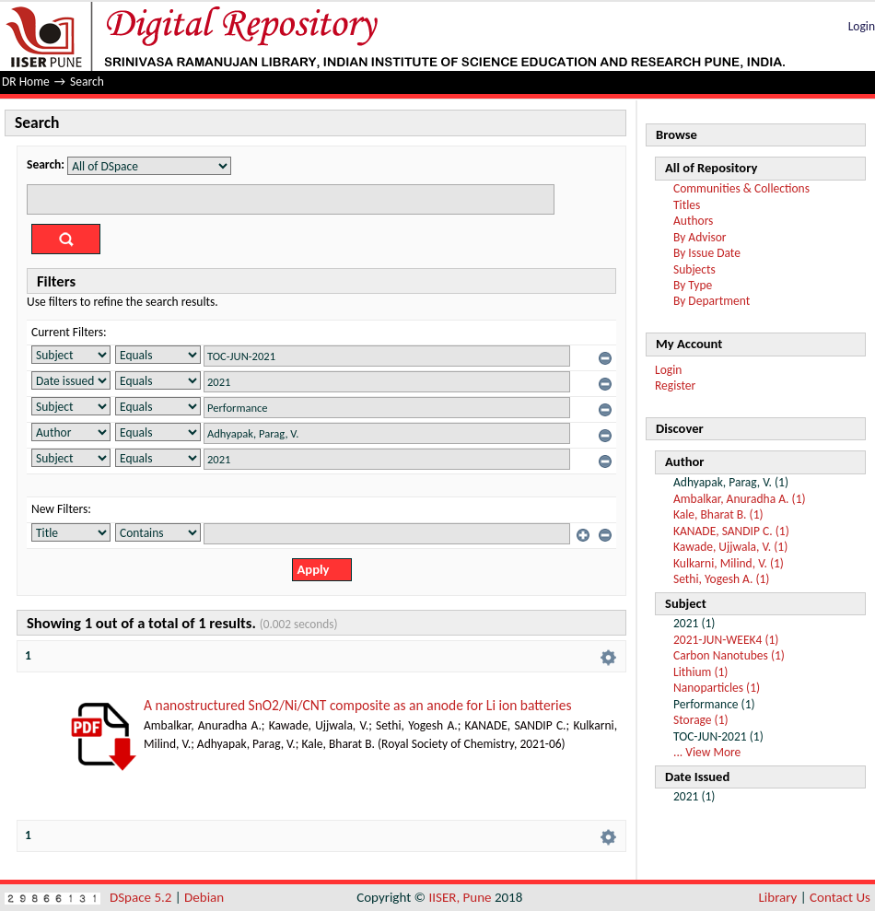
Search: (45, 164)
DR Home (26, 81)
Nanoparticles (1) (716, 687)
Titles (686, 205)
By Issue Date (707, 253)
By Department (711, 301)
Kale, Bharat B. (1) (718, 514)
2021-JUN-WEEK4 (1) (725, 640)
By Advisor (700, 237)
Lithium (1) (700, 672)
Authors (693, 220)
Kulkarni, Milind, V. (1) (728, 563)
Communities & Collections (741, 188)
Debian (204, 897)
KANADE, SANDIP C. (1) (731, 531)
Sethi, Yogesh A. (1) (721, 579)
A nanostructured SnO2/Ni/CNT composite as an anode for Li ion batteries (357, 705)
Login (861, 26)
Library (778, 897)
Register (675, 385)
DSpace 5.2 (142, 897)
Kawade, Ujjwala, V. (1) (730, 547)
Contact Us (840, 897)
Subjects (694, 269)
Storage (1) (701, 720)
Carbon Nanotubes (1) (729, 655)
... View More (707, 752)
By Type (692, 285)
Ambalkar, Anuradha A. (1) (739, 499)
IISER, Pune (459, 897)
